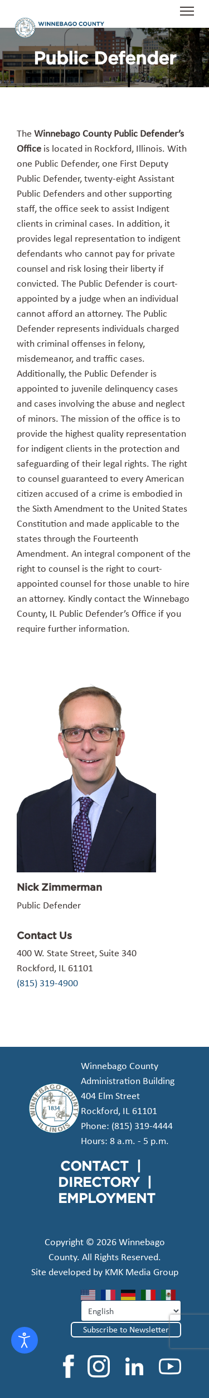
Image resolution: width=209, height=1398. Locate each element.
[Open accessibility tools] (24, 1340)
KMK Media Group (141, 1272)
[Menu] (187, 16)
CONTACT (94, 1166)
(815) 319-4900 (47, 983)
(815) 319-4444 (142, 1126)
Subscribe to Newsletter (126, 1329)
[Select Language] (131, 1310)
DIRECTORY (98, 1182)
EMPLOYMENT (106, 1198)
